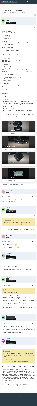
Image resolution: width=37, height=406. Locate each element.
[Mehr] (34, 27)
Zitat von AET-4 (8, 351)
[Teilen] (35, 15)
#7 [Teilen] (32, 323)
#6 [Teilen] (32, 285)
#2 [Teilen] (32, 196)
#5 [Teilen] (32, 261)
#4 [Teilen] (32, 241)
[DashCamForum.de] (9, 1)
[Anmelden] (31, 2)
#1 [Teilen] (32, 27)
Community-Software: (18, 403)
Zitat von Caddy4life (10, 289)
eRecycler (5, 12)
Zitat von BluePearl (9, 220)
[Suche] (27, 1)
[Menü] (35, 1)
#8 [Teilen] (32, 346)
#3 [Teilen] (32, 215)
